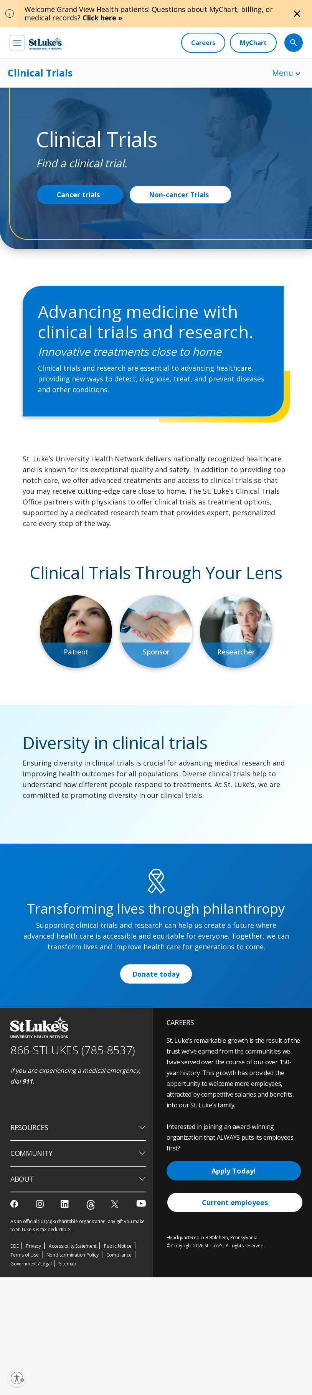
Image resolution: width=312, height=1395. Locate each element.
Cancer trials (79, 194)
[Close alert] (297, 13)
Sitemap (67, 1381)
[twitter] (116, 1322)
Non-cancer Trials (180, 194)
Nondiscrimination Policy (72, 1372)
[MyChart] (253, 42)
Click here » (102, 17)
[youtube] (141, 1321)
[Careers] (203, 42)
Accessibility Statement (72, 1363)
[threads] (91, 1322)
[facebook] (15, 1321)
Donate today (156, 1092)
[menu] (17, 42)
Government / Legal (30, 1381)
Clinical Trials (40, 72)
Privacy (33, 1363)
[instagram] (40, 1321)
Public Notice (117, 1363)
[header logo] (45, 43)
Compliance (119, 1372)
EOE (14, 1363)
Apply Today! (233, 1288)
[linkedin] (65, 1321)
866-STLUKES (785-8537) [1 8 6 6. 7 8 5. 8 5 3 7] (72, 1168)
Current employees (235, 1320)
